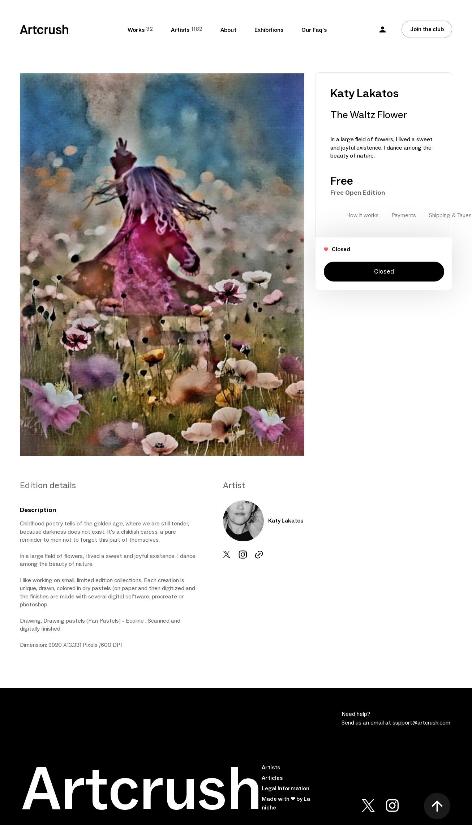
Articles (272, 778)
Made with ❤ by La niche (286, 803)
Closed (384, 271)
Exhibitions (268, 30)
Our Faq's (314, 30)
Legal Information (285, 788)
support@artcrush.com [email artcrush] (421, 722)
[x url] (226, 554)
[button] (382, 29)
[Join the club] (427, 29)
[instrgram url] (243, 554)
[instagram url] (259, 554)
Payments (404, 215)
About (228, 30)
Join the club (427, 29)
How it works (363, 215)
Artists (271, 767)
